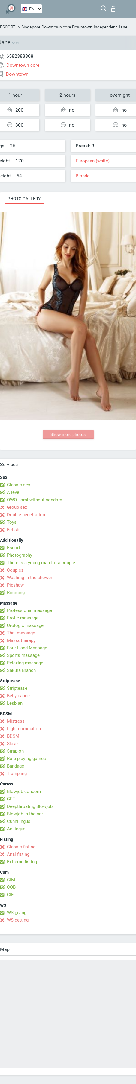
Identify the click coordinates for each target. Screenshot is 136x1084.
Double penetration (26, 514)
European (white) (93, 161)
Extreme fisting (22, 861)
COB (11, 887)
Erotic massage (22, 618)
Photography (19, 555)
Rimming (16, 592)
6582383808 (19, 56)
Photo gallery (24, 198)
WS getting (18, 920)
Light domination (24, 728)
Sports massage (23, 655)
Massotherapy (21, 640)
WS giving (16, 912)
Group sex (17, 507)
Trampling (17, 773)
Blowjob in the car (25, 814)
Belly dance (18, 695)
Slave (12, 743)
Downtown (82, 27)
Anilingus (16, 829)
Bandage (15, 766)
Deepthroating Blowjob (30, 806)
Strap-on (15, 751)
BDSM (13, 736)
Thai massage (21, 633)
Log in (113, 8)
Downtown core (56, 27)
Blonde (82, 176)
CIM (11, 879)
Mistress (16, 721)
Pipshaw (15, 585)
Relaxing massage (25, 663)
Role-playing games (26, 758)
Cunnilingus (18, 821)
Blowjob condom (24, 791)
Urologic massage (25, 625)
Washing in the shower (29, 577)
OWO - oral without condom (34, 500)
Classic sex (18, 485)
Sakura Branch (21, 670)
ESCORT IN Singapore (20, 27)
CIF (10, 894)
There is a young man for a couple (41, 562)
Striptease (17, 688)
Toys (12, 522)
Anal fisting (18, 854)
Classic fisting (21, 846)
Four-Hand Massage (27, 648)
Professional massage (29, 610)
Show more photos (68, 434)
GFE (11, 799)
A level (13, 492)
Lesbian (15, 703)
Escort (13, 547)
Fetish (13, 529)
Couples (15, 570)
